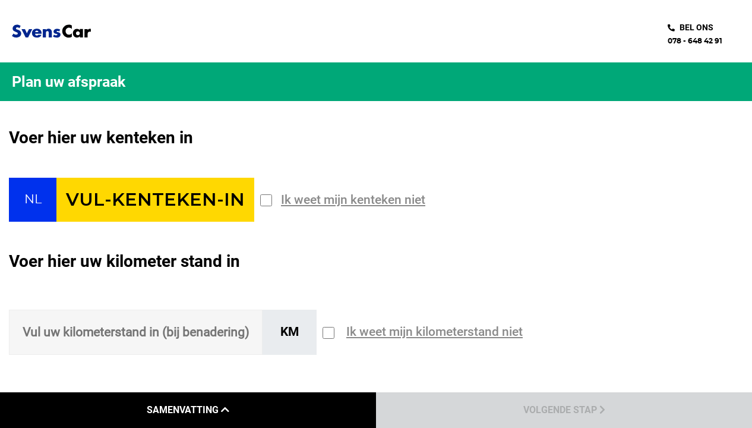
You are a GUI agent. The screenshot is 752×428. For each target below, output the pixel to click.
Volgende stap (564, 410)
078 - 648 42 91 (695, 41)
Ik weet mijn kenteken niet (353, 200)
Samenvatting (188, 410)
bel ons (696, 27)
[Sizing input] (136, 332)
